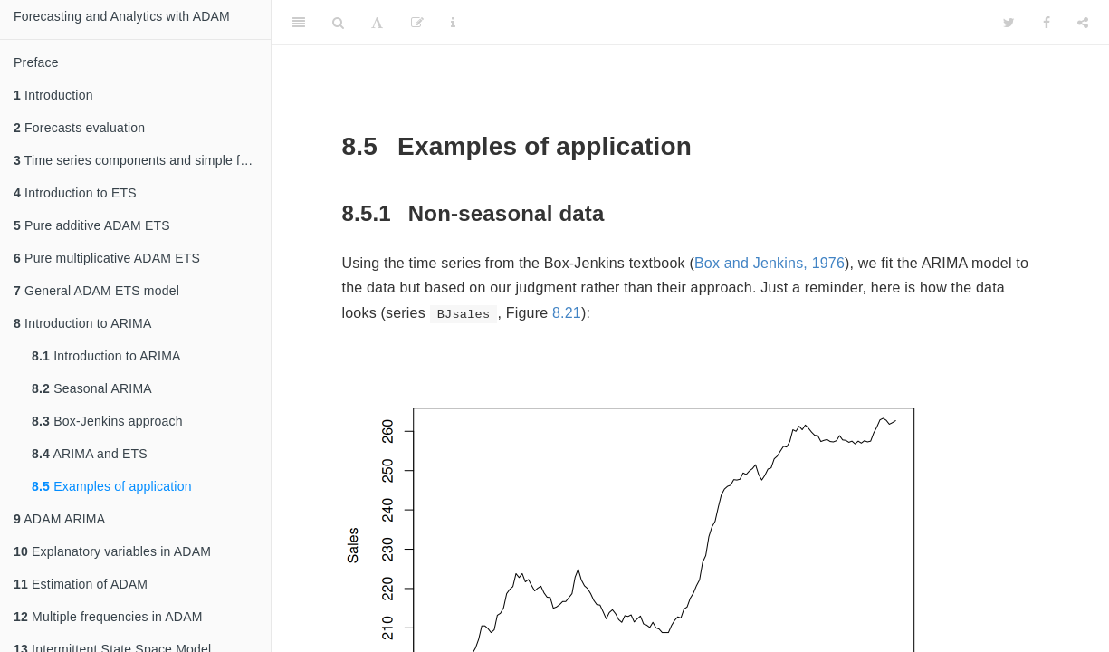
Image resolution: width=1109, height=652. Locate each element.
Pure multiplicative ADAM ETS (107, 258)
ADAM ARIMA (59, 519)
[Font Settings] (377, 22)
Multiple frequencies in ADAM (108, 616)
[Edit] (417, 22)
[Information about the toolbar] (453, 22)
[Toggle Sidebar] (299, 22)
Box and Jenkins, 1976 (769, 263)
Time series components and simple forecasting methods (142, 160)
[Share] (1083, 22)
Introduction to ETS (75, 193)
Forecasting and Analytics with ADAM (122, 16)
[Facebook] (1046, 22)
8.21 (566, 313)
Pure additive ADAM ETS (92, 225)
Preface (36, 62)
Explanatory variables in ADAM (112, 551)
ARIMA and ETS (90, 453)
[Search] (338, 22)
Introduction (53, 95)
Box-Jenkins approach (107, 421)
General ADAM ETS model (96, 290)
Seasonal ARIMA (92, 388)
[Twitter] (1008, 22)
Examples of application (112, 486)
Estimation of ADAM (81, 584)
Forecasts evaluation (79, 127)
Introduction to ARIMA (82, 323)
